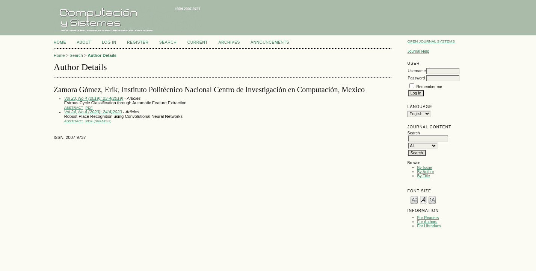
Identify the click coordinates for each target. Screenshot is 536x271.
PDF (89, 107)
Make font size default (423, 199)
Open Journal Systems (431, 41)
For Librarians (429, 226)
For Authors (427, 222)
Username (417, 71)
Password (416, 78)
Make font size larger (432, 199)
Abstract (73, 107)
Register (137, 42)
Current (197, 42)
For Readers (428, 218)
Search (168, 42)
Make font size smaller (414, 199)
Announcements (270, 42)
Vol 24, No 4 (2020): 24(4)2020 (93, 112)
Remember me (429, 87)
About (84, 42)
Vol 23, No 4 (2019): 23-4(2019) (94, 98)
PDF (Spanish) (99, 121)
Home (60, 42)
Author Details (102, 55)
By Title (423, 176)
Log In (109, 42)
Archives (229, 42)
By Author (425, 172)
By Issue (424, 168)
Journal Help (418, 51)
